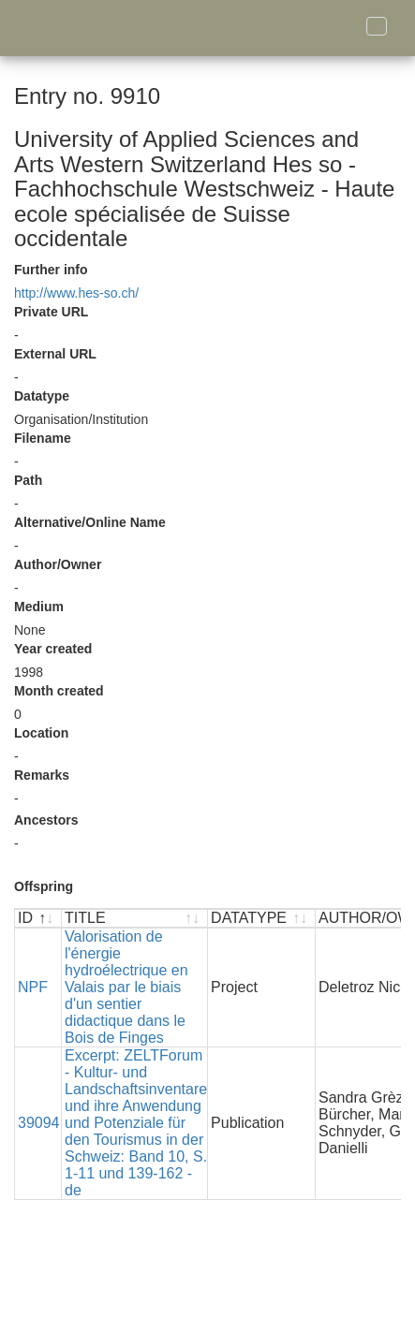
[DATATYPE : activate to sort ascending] (262, 919)
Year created (53, 648)
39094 (39, 1123)
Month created (59, 690)
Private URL (51, 311)
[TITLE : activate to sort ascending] (135, 919)
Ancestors (46, 819)
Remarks (41, 775)
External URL (55, 353)
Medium (39, 606)
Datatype (41, 395)
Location (41, 732)
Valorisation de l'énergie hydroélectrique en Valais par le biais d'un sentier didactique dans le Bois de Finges (126, 987)
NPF (33, 987)
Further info (51, 269)
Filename (42, 438)
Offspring (43, 886)
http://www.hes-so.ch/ (76, 292)
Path (28, 480)
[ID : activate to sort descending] (38, 919)
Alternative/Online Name (90, 522)
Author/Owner (57, 564)
